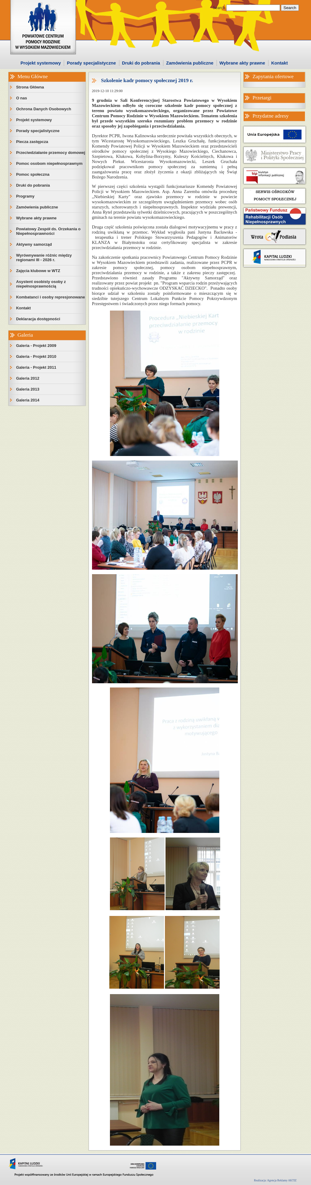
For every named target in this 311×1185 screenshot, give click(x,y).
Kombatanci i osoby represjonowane (50, 297)
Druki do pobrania (141, 63)
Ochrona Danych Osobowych (43, 109)
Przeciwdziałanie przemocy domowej (50, 152)
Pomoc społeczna (33, 174)
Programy (25, 196)
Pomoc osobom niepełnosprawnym (49, 163)
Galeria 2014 (27, 400)
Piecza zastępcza (32, 141)
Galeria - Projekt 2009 (36, 345)
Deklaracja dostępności (38, 319)
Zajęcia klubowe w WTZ (38, 270)
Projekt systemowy (41, 63)
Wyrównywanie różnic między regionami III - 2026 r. (44, 257)
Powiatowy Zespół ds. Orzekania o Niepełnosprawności (48, 231)
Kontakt (279, 63)
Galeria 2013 (27, 389)
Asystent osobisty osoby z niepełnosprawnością (41, 283)
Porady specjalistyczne (91, 63)
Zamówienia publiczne (190, 63)
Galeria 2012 (27, 378)
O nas (21, 98)
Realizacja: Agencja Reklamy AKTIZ (275, 1180)
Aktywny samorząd (34, 244)
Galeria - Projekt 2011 (36, 367)
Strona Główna (30, 87)
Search (219, 7)
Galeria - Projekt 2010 (36, 356)
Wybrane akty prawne (242, 63)
